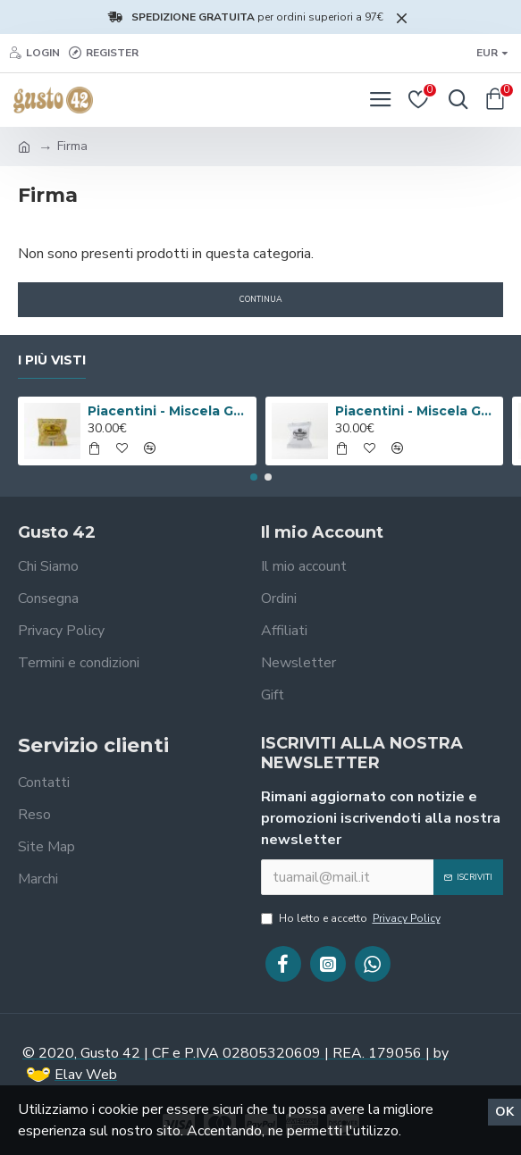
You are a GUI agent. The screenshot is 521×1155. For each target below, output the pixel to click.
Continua (260, 299)
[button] (253, 477)
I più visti (52, 360)
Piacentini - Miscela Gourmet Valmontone (168, 411)
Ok (504, 1111)
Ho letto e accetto (352, 918)
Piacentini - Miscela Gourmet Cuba (416, 411)
